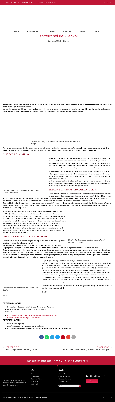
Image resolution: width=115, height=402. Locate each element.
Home (16, 31)
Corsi (51, 31)
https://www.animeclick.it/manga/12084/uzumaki (23, 318)
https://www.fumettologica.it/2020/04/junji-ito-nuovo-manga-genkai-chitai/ (32, 315)
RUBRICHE (66, 31)
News (82, 31)
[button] (41, 337)
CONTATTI (97, 31)
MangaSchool (34, 31)
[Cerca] (80, 386)
